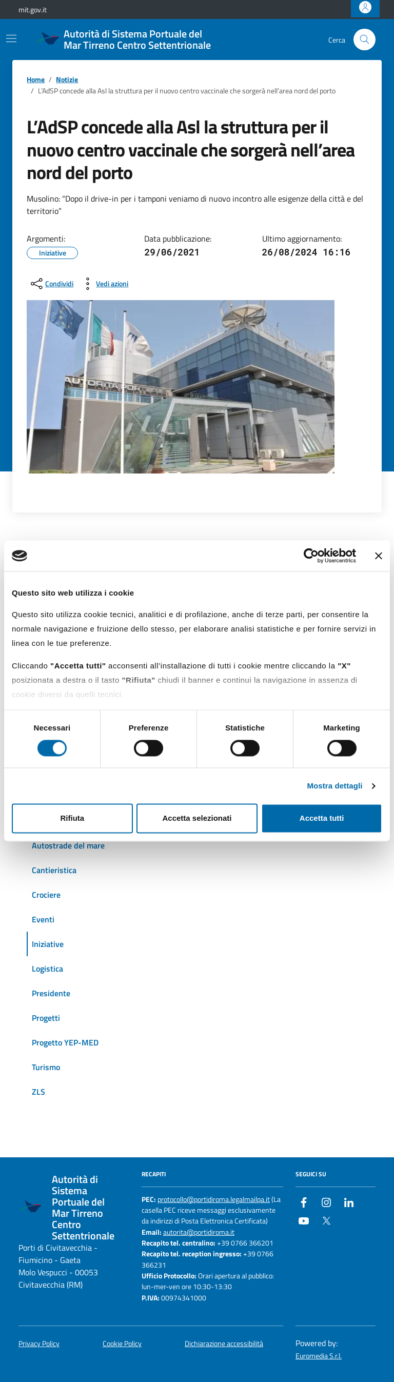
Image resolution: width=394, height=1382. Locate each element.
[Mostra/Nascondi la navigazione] (11, 38)
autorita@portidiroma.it (198, 1232)
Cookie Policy (122, 1343)
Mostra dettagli (334, 785)
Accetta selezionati (196, 818)
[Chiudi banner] (378, 555)
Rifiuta (72, 818)
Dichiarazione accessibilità (224, 1343)
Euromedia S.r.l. (319, 1356)
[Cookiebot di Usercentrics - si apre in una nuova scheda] (311, 555)
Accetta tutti (322, 818)
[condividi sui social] (51, 283)
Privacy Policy (39, 1343)
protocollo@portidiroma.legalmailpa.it (213, 1199)
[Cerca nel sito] (364, 40)
